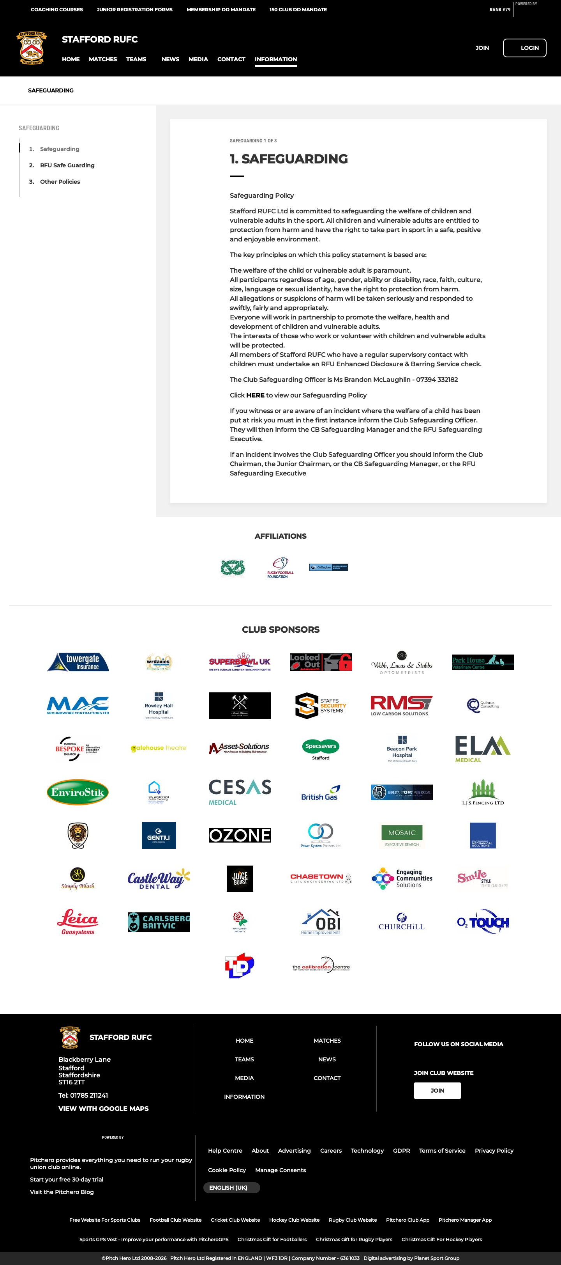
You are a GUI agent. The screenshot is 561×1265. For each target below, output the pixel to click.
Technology (367, 1150)
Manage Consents (280, 1170)
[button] (70, 59)
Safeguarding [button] (59, 149)
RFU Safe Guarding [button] (67, 165)
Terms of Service (442, 1150)
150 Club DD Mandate (298, 9)
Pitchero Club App (407, 1220)
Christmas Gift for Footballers (272, 1239)
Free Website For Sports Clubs (104, 1220)
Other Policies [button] (60, 181)
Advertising (294, 1150)
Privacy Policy (494, 1150)
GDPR (401, 1150)
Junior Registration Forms (135, 9)
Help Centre (225, 1150)
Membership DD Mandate (221, 9)
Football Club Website (175, 1220)
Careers (331, 1150)
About (260, 1150)
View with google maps (103, 1109)
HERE (255, 395)
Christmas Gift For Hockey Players (442, 1239)
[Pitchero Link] (531, 13)
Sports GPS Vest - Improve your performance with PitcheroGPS (153, 1239)
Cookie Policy (227, 1170)
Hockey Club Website (294, 1220)
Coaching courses (57, 9)
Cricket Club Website (235, 1220)
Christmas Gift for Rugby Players (354, 1239)
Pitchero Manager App (465, 1220)
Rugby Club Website (353, 1220)
